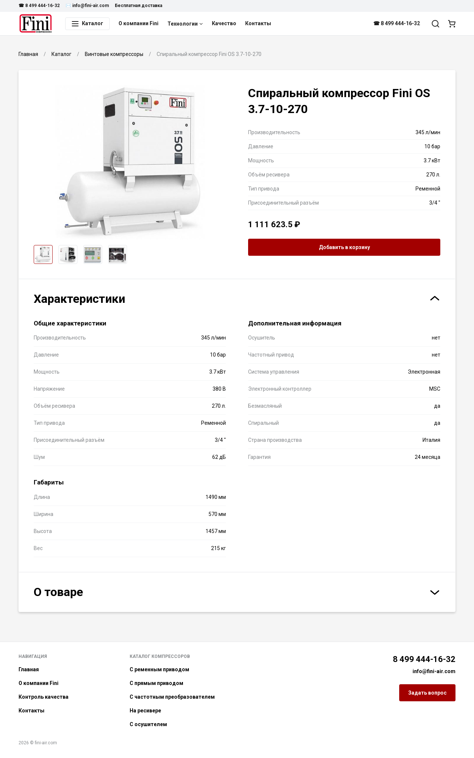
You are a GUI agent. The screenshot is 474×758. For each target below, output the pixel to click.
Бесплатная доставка (138, 5)
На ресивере (145, 711)
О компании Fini (138, 23)
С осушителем (148, 724)
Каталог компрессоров (160, 656)
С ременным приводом (159, 669)
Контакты (258, 23)
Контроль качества (44, 697)
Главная (29, 669)
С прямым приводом (156, 683)
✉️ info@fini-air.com (87, 5)
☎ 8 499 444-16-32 (39, 5)
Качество (224, 23)
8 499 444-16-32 (424, 659)
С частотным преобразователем (172, 697)
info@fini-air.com (434, 671)
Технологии (185, 24)
